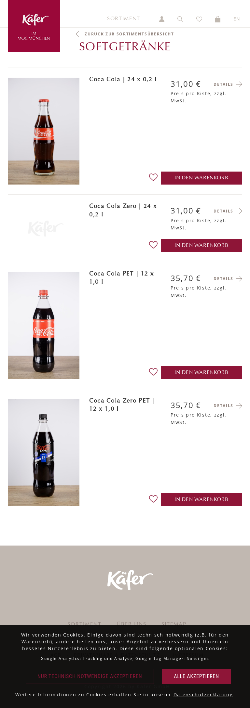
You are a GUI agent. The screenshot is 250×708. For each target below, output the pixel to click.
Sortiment (123, 18)
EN (237, 19)
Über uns (131, 624)
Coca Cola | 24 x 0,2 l (123, 80)
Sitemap (174, 624)
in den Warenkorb (201, 178)
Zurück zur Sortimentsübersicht (129, 34)
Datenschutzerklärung (203, 694)
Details (223, 84)
